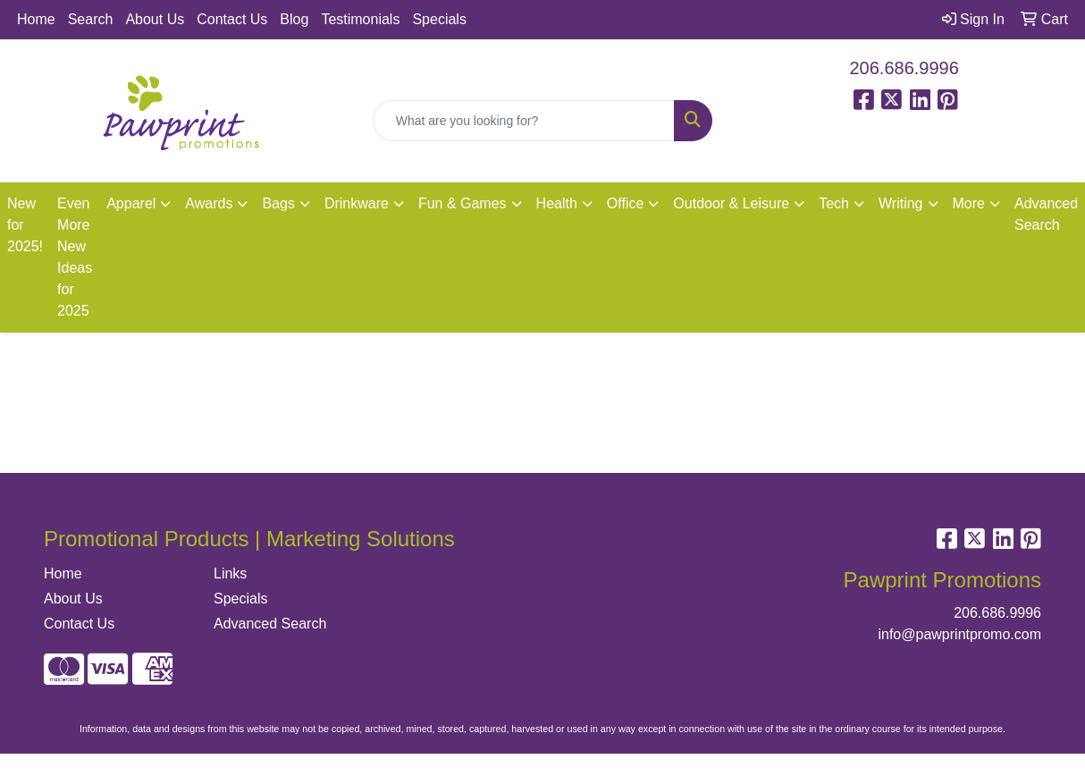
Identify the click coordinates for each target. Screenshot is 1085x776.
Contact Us (232, 19)
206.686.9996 (904, 68)
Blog (294, 19)
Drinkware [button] (356, 203)
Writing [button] (901, 203)
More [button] (969, 203)
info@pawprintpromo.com (959, 634)
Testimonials (360, 19)
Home (36, 19)
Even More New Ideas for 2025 (74, 257)
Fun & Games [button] (462, 203)
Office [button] (625, 203)
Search (91, 19)
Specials (439, 19)
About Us (154, 19)
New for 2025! (25, 225)
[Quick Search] (524, 120)
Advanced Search (270, 623)
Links (230, 573)
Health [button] (556, 203)
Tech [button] (834, 203)
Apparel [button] (131, 203)
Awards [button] (208, 203)
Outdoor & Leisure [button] (731, 203)
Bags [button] (278, 203)
